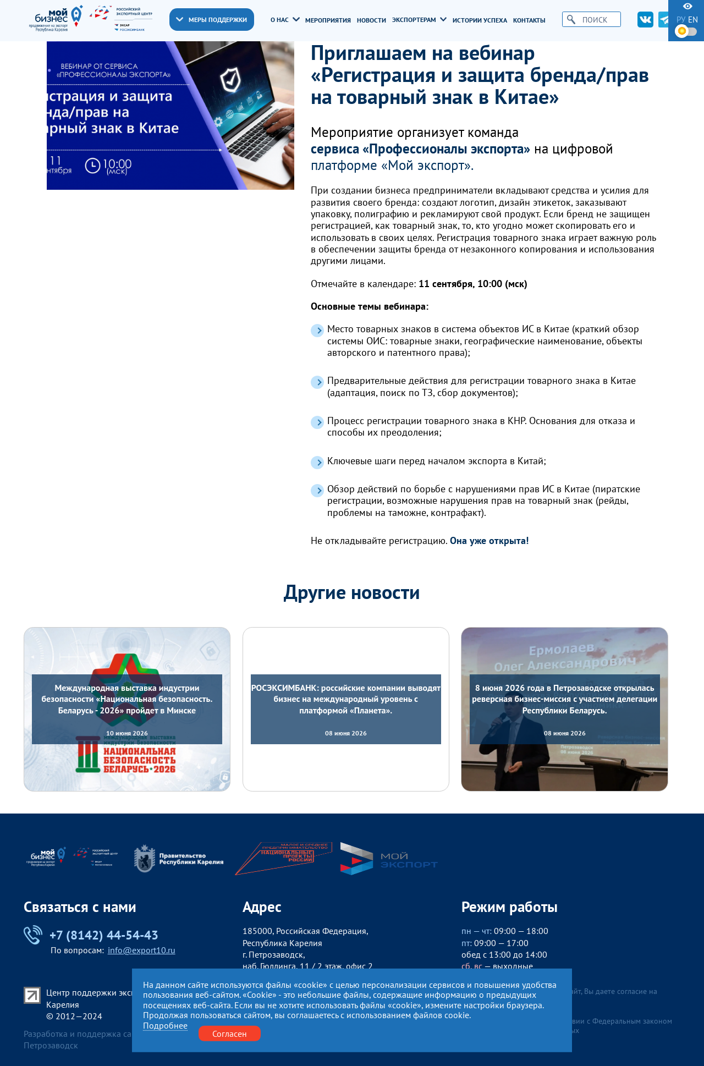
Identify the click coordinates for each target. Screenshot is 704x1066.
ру (680, 19)
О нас (285, 19)
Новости (371, 20)
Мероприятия (328, 20)
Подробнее (165, 1025)
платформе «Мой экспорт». (392, 165)
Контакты (529, 20)
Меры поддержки (211, 19)
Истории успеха (480, 20)
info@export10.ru (141, 949)
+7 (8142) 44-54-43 (91, 934)
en (693, 19)
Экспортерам (419, 19)
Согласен (229, 1032)
